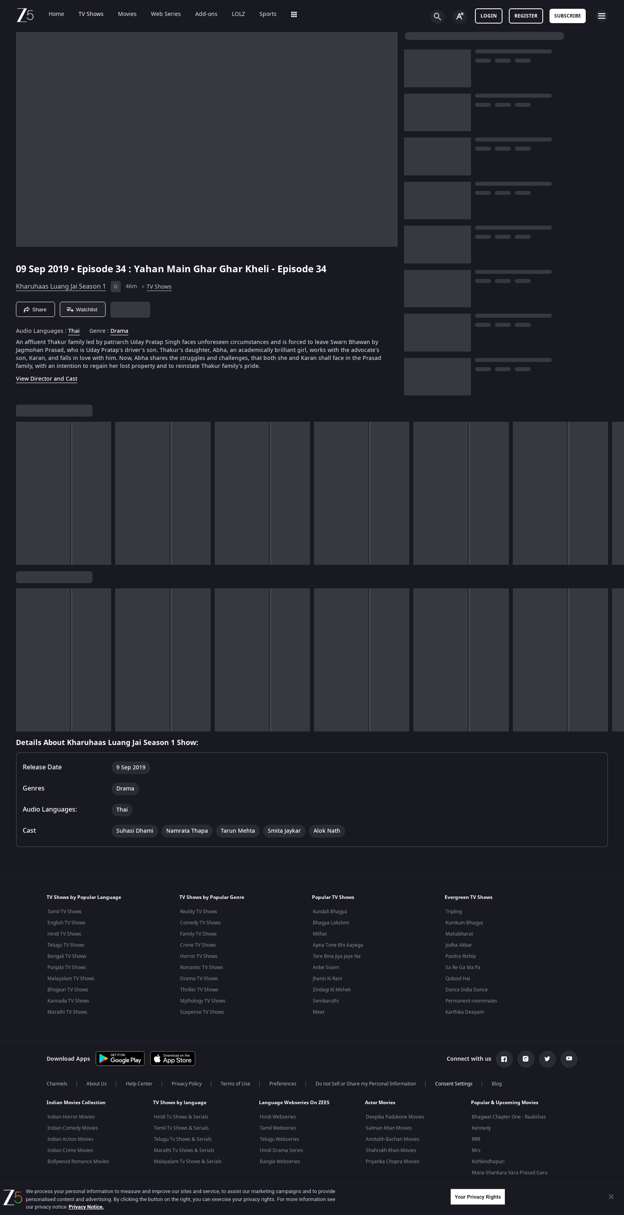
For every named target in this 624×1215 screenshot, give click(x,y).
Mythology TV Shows (203, 1001)
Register (526, 16)
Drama (119, 331)
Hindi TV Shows (64, 934)
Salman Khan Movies (389, 1128)
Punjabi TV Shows (66, 967)
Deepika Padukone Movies (395, 1117)
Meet (318, 1012)
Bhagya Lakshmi (331, 922)
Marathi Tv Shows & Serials (184, 1150)
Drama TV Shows (199, 978)
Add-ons (201, 14)
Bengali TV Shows (66, 956)
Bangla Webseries (280, 1161)
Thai (74, 331)
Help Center (139, 1083)
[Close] (611, 1196)
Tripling (453, 911)
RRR (476, 1139)
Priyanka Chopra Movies (393, 1161)
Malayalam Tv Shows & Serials (188, 1161)
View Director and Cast (46, 379)
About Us (96, 1083)
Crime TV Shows (198, 945)
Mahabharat (459, 934)
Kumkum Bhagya (464, 922)
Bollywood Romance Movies (78, 1161)
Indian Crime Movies (70, 1150)
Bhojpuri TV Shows (67, 989)
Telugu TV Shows (65, 945)
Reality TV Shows (198, 911)
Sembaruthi (326, 1001)
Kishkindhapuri (488, 1161)
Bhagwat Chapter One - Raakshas (509, 1117)
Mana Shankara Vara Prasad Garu (509, 1172)
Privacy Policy (187, 1083)
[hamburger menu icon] (601, 16)
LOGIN (489, 16)
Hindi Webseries (278, 1117)
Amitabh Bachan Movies (393, 1139)
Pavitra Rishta (460, 956)
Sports (262, 14)
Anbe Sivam (326, 967)
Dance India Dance (466, 989)
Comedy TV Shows (200, 922)
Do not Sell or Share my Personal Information (366, 1083)
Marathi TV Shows (67, 1012)
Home (51, 14)
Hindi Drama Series (281, 1150)
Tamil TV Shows (64, 911)
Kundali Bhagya (330, 911)
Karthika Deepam (464, 1012)
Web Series (160, 14)
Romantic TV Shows (201, 967)
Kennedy (481, 1128)
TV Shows (85, 14)
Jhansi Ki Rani (327, 978)
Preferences (282, 1083)
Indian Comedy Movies (72, 1128)
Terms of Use (235, 1083)
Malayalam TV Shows (70, 978)
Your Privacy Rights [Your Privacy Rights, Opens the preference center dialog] (478, 1196)
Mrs (476, 1150)
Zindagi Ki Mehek (332, 989)
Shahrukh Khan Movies (391, 1150)
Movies (121, 14)
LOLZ (232, 14)
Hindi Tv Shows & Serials (181, 1117)
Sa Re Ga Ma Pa (463, 967)
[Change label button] (460, 17)
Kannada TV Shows (68, 1001)
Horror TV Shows (199, 956)
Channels (57, 1083)
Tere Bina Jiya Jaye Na (337, 956)
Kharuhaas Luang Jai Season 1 (61, 286)
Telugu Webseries (279, 1139)
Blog (497, 1083)
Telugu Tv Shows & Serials (183, 1139)
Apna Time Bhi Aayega (338, 945)
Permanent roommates (471, 1001)
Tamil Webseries (278, 1128)
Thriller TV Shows (199, 989)
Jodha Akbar (458, 945)
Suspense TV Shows (202, 1012)
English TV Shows (66, 922)
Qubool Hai (457, 978)
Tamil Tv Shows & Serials (181, 1128)
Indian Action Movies (70, 1139)
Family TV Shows (198, 934)
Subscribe (567, 16)
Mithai (320, 934)
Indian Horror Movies (71, 1117)
